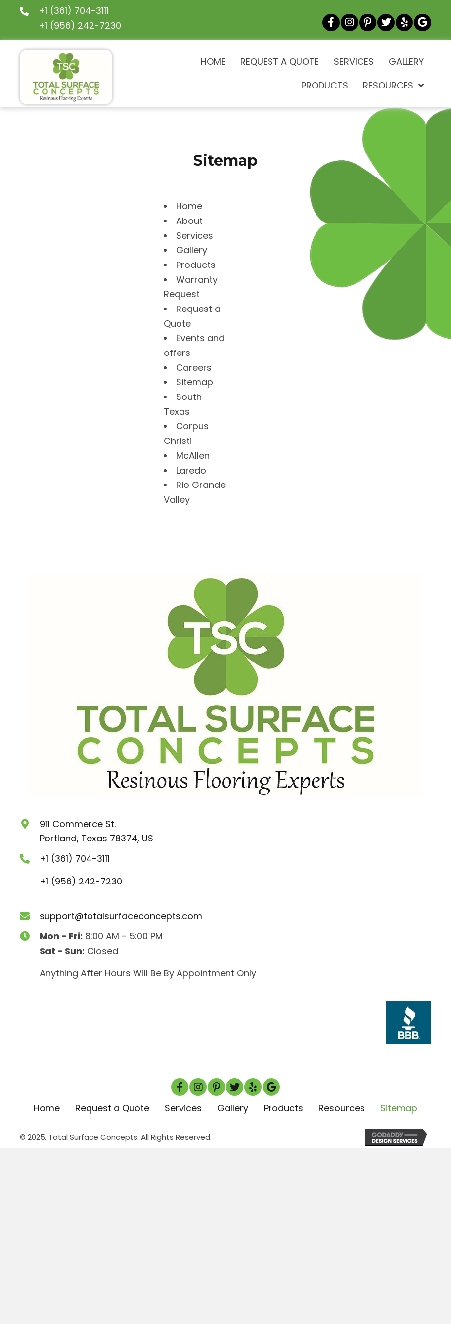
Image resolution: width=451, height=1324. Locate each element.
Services (194, 235)
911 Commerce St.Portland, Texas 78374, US (96, 831)
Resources (341, 1108)
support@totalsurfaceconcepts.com (121, 916)
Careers (194, 367)
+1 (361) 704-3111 (74, 10)
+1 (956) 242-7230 (80, 25)
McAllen (193, 455)
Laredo (191, 470)
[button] (331, 22)
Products (196, 265)
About (189, 221)
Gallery (191, 250)
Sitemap (194, 382)
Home (189, 206)
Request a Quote (112, 1108)
